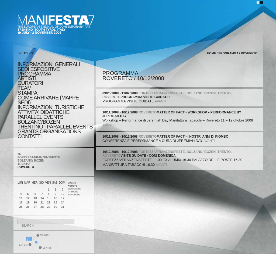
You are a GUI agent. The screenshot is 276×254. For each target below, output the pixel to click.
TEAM (25, 87)
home (211, 53)
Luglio (72, 183)
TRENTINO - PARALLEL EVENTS (55, 126)
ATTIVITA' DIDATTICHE (44, 112)
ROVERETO (26, 167)
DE (20, 53)
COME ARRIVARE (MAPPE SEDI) (48, 100)
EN (31, 53)
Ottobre (73, 192)
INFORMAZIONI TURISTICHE (51, 107)
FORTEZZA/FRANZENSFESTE (39, 157)
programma (34, 73)
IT (25, 53)
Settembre (74, 189)
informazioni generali (49, 64)
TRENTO (24, 163)
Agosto (72, 186)
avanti (160, 101)
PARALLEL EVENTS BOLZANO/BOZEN (40, 119)
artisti (27, 78)
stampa (27, 92)
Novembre (74, 195)
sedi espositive (39, 69)
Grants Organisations (49, 131)
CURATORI (30, 83)
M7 (20, 153)
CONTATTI (30, 136)
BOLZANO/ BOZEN (31, 160)
